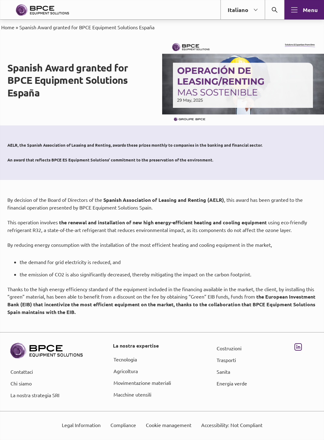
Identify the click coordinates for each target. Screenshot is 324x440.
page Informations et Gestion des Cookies (174, 242)
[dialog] (162, 220)
